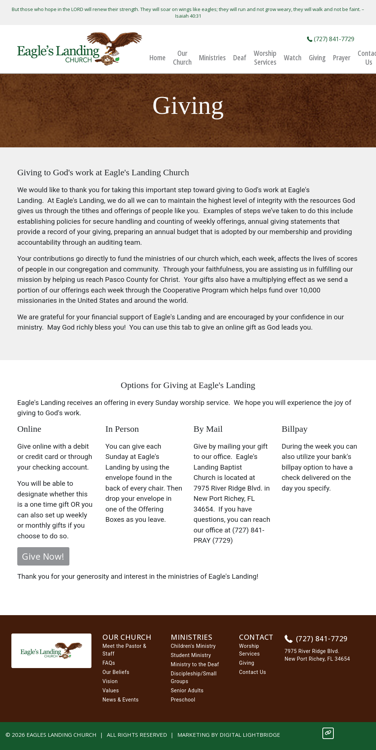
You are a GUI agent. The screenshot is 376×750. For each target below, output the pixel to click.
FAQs (108, 663)
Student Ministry (191, 655)
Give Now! (43, 556)
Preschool (183, 700)
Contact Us (252, 672)
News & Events (120, 700)
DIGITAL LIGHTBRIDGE (250, 734)
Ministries (212, 57)
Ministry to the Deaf (195, 664)
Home (157, 57)
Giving (317, 57)
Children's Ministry (193, 646)
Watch (292, 57)
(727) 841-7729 (330, 39)
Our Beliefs (116, 672)
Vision (110, 681)
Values (110, 690)
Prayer (341, 57)
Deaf (239, 57)
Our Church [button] (182, 58)
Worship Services (265, 58)
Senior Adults (187, 690)
